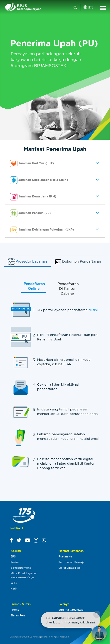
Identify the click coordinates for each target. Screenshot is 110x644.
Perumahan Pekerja (71, 562)
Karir (13, 588)
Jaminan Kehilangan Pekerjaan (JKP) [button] (42, 230)
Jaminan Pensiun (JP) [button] (30, 213)
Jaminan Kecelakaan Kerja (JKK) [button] (39, 180)
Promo (14, 609)
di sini (93, 310)
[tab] (55, 163)
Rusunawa (65, 556)
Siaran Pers (17, 615)
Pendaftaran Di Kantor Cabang (68, 289)
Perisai (14, 562)
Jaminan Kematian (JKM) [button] (33, 196)
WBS (13, 582)
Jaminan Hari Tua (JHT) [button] (32, 163)
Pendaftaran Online (34, 286)
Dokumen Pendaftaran (77, 261)
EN (89, 8)
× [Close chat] (97, 614)
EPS (13, 556)
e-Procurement (20, 567)
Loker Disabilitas (69, 567)
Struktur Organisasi (71, 609)
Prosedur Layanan (27, 261)
